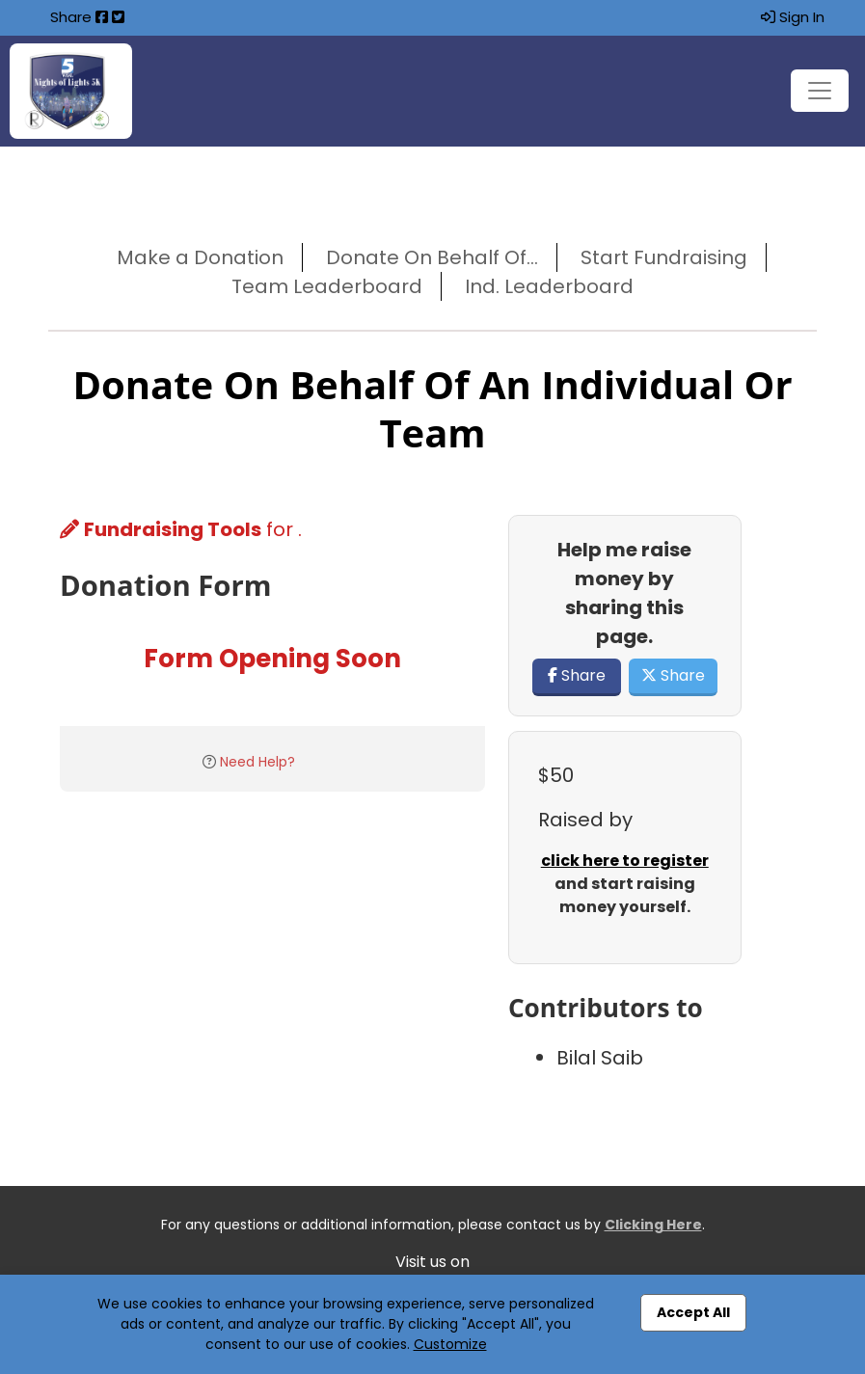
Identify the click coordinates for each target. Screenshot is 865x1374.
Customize (450, 1344)
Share (577, 675)
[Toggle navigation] (820, 90)
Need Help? (257, 761)
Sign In (792, 17)
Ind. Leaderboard (549, 286)
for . (181, 529)
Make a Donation (200, 257)
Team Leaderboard (326, 286)
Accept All (693, 1312)
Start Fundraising (664, 257)
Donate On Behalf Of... (432, 257)
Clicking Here (653, 1224)
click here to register (625, 860)
